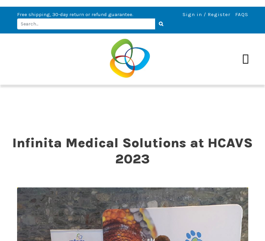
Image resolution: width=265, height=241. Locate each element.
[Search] (161, 24)
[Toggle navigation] (245, 59)
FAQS (241, 14)
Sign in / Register (206, 14)
